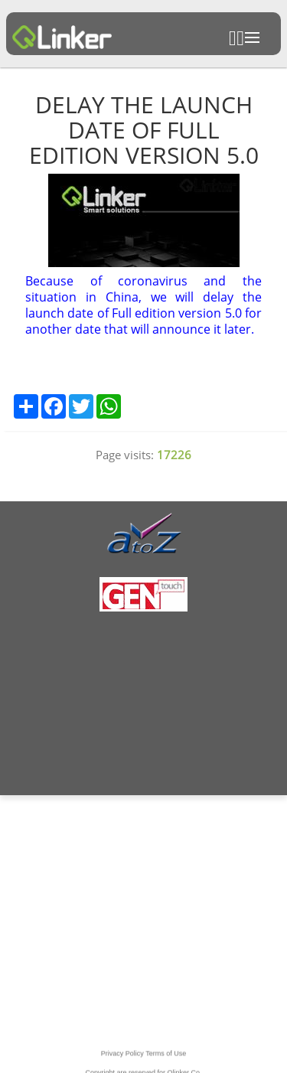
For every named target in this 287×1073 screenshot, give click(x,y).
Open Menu (252, 37)
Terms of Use (165, 1061)
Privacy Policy (122, 1061)
